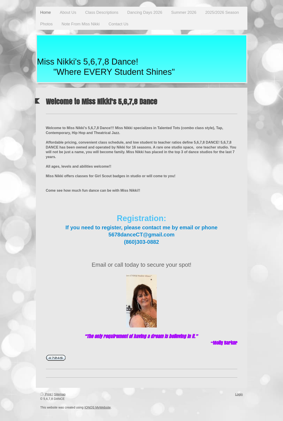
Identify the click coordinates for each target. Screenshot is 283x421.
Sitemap (59, 394)
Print (46, 394)
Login (239, 394)
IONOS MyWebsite (97, 407)
